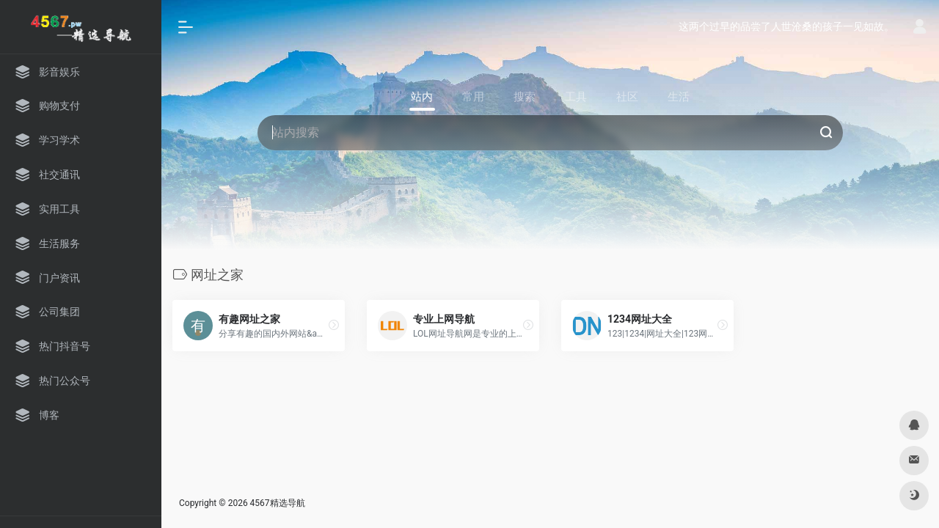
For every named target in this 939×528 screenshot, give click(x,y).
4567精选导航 (277, 503)
